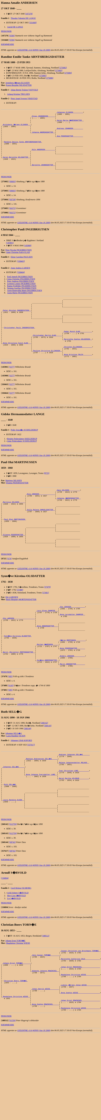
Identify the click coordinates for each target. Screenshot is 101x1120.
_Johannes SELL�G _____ (13, 813)
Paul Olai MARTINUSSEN (15, 548)
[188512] (45, 991)
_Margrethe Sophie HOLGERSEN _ (77, 358)
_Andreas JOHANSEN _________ (69, 131)
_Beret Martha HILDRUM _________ (73, 827)
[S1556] (12, 1086)
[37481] (45, 627)
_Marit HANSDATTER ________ (72, 708)
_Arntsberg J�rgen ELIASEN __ (16, 126)
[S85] (10, 721)
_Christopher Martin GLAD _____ (47, 354)
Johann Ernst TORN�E (15, 996)
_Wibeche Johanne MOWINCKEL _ (45, 1029)
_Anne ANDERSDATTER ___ (47, 665)
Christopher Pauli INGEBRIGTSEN (19, 345)
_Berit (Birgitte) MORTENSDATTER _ (18, 694)
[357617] (31, 790)
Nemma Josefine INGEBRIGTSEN (21, 299)
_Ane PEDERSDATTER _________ (69, 140)
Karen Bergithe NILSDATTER (19, 85)
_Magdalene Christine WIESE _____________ (80, 1034)
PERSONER (6, 31)
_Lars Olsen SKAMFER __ (47, 646)
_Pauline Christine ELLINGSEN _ (47, 372)
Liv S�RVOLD (14, 954)
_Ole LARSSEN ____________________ (18, 655)
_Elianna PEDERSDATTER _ (13, 566)
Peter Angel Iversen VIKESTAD (24, 98)
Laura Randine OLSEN (15, 781)
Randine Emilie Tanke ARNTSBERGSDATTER (23, 147)
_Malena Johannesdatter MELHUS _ (73, 808)
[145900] (27, 257)
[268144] (27, 773)
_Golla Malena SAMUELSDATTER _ (40, 536)
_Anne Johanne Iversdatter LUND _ (41, 822)
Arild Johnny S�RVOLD (18, 948)
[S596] (12, 36)
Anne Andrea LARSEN (20, 279)
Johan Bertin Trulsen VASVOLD (24, 90)
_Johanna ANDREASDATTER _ (43, 135)
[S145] (11, 730)
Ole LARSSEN (11, 632)
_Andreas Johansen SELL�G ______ (74, 799)
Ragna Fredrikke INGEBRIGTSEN (21, 297)
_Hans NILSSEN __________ (68, 513)
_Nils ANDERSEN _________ (43, 156)
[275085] (43, 76)
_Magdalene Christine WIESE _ (16, 1059)
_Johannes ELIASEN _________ (69, 112)
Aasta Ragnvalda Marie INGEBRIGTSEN (24, 302)
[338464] (21, 283)
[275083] (58, 70)
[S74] (9, 593)
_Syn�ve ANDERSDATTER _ (47, 704)
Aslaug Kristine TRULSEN (18, 94)
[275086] (49, 78)
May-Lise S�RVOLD (16, 951)
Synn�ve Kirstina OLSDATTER (18, 676)
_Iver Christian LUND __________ (73, 818)
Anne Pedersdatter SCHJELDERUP (22, 464)
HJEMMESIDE (7, 44)
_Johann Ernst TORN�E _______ (16, 1020)
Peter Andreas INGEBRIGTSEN (20, 292)
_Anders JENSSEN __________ (72, 699)
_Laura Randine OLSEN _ (13, 852)
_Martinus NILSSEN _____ (13, 527)
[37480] (20, 624)
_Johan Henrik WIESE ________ (45, 1050)
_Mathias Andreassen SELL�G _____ (41, 804)
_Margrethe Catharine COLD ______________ (80, 1015)
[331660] (33, 23)
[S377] (12, 390)
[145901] (10, 254)
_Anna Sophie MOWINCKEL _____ (45, 1068)
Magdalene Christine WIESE (18, 998)
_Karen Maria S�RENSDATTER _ (70, 122)
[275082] (63, 68)
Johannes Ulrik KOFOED (21, 785)
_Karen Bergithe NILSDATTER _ (16, 165)
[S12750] (13, 879)
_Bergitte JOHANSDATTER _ (43, 175)
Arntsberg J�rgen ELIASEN (17, 83)
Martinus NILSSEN (13, 503)
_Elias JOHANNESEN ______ (43, 117)
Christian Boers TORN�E (16, 1040)
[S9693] (12, 193)
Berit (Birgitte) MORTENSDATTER (21, 634)
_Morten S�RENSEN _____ (47, 685)
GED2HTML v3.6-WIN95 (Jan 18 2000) (33, 50)
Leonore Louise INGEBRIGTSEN (21, 295)
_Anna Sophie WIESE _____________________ (80, 1054)
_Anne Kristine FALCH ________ (77, 377)
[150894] (5, 933)
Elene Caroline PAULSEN (22, 268)
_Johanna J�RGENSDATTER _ (68, 523)
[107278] (29, 14)
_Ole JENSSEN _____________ (72, 641)
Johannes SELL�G (13, 778)
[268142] (44, 768)
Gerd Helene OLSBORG (21, 943)
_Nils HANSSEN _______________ (40, 518)
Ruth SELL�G (10, 834)
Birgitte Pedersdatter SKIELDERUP (22, 462)
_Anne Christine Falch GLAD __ (16, 363)
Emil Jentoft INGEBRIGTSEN (20, 288)
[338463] (21, 272)
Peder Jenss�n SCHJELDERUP (24, 453)
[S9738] (12, 211)
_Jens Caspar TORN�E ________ (45, 1010)
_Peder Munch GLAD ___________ (77, 349)
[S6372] (12, 219)
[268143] (47, 771)
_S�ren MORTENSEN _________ (72, 681)
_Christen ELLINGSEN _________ (77, 368)
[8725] (46, 496)
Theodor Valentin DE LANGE (23, 18)
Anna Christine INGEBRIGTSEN (21, 290)
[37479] (47, 622)
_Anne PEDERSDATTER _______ (72, 690)
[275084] (68, 73)
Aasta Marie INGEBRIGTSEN (20, 304)
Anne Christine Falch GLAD (18, 263)
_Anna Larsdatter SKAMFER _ (72, 651)
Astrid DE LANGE (15, 27)
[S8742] (12, 897)
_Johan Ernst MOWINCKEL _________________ (80, 1024)
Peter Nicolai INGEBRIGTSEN (18, 261)
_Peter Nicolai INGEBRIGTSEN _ (16, 324)
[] (5, 36)
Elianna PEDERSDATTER (17, 506)
